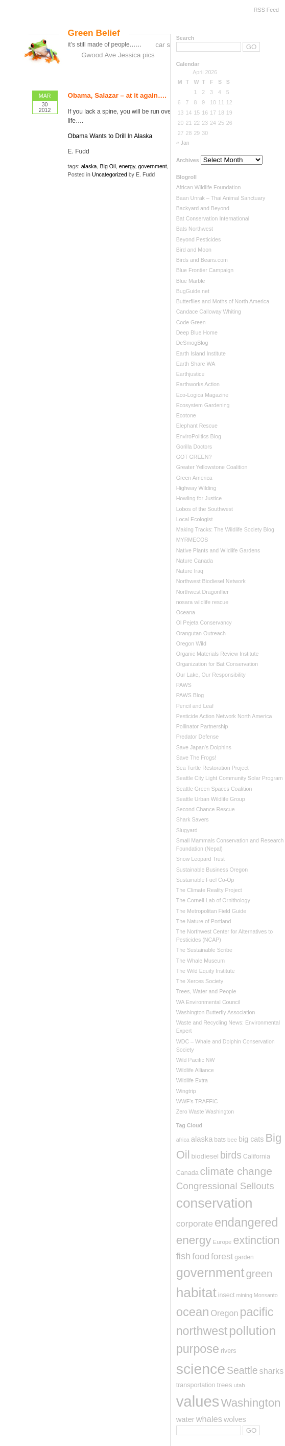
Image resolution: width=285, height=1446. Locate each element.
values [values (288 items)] (198, 1401)
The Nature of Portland (203, 921)
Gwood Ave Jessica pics (117, 55)
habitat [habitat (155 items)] (196, 1292)
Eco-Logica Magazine (202, 395)
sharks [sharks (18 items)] (271, 1370)
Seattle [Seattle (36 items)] (242, 1370)
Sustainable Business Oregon (212, 869)
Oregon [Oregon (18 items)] (224, 1313)
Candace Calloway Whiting (208, 311)
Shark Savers (192, 819)
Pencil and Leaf (194, 706)
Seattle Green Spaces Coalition (214, 789)
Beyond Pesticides (198, 239)
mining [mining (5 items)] (244, 1295)
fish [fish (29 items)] (183, 1256)
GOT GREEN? (194, 457)
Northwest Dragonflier (202, 592)
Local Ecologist (194, 519)
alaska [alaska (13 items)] (202, 1139)
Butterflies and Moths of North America (222, 301)
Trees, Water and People (206, 991)
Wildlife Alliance (195, 1070)
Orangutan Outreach (201, 633)
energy (127, 166)
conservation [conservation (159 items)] (214, 1203)
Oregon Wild (191, 643)
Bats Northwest (194, 229)
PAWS (184, 685)
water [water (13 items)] (185, 1419)
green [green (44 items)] (259, 1273)
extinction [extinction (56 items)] (256, 1240)
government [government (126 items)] (210, 1272)
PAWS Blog (190, 695)
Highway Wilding (196, 488)
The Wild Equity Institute (205, 971)
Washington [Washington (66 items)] (250, 1402)
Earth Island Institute (201, 353)
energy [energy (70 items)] (193, 1240)
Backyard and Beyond (202, 208)
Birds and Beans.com (202, 260)
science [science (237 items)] (200, 1369)
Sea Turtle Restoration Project (212, 768)
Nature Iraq (189, 571)
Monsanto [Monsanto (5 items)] (266, 1295)
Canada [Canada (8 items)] (187, 1172)
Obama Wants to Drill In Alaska (110, 136)
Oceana (185, 612)
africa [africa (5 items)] (182, 1140)
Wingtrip (186, 1091)
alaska (89, 166)
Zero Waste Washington (205, 1111)
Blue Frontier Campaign (205, 270)
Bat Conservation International (212, 218)
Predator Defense (197, 736)
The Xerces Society (199, 981)
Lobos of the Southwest (204, 509)
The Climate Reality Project (209, 890)
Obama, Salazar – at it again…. (117, 95)
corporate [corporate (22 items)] (194, 1224)
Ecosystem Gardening (203, 405)
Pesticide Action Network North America (224, 716)
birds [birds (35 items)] (231, 1155)
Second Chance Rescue (205, 809)
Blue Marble (190, 281)
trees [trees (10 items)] (224, 1385)
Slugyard (187, 830)
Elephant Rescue (197, 425)
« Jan (182, 143)
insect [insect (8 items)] (226, 1295)
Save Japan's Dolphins (203, 747)
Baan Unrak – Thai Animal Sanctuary (221, 198)
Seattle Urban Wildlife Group (210, 799)
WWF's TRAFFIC (197, 1101)
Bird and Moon (193, 250)
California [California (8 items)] (256, 1156)
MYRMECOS (192, 540)
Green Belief (94, 33)
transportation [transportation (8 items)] (196, 1385)
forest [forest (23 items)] (222, 1256)
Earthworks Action (198, 384)
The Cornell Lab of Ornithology (213, 900)
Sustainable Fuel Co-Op (205, 880)
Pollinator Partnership (202, 726)
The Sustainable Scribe (204, 950)
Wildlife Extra (192, 1080)
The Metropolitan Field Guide (211, 911)
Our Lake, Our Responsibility (211, 675)
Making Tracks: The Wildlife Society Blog (225, 529)
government (152, 166)
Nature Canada (194, 561)
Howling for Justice (199, 498)
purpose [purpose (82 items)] (197, 1348)
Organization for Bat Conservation (217, 664)
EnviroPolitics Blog (198, 436)
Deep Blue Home (197, 332)
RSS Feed (266, 10)
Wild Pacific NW (195, 1060)
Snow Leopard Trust (200, 859)
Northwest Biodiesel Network (211, 581)
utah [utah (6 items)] (239, 1385)
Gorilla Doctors (194, 446)
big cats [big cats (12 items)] (251, 1139)
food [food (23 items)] (200, 1256)
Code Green (191, 322)
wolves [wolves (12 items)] (235, 1419)
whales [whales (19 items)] (209, 1418)
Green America (194, 478)
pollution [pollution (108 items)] (252, 1331)
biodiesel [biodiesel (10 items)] (205, 1156)
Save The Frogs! (196, 757)
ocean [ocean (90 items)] (192, 1312)
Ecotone (186, 415)
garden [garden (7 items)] (243, 1257)
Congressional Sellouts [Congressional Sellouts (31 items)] (225, 1186)
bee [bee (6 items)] (232, 1140)
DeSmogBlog (192, 343)
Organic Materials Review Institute (217, 654)
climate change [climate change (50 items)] (236, 1171)
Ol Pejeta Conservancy (204, 622)
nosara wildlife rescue (202, 602)
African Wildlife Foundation (208, 187)
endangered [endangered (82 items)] (246, 1222)
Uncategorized (109, 174)
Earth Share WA (196, 364)
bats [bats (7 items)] (220, 1139)
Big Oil (107, 166)
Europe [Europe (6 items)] (222, 1242)
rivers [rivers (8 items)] (228, 1350)
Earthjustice (190, 374)
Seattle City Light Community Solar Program (229, 778)
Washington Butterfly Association (215, 1012)
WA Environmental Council (208, 1002)
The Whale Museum (200, 961)
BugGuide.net (192, 291)
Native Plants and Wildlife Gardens (218, 550)
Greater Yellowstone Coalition (212, 467)
